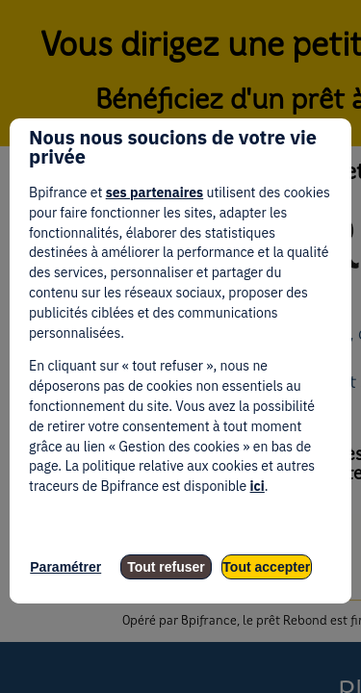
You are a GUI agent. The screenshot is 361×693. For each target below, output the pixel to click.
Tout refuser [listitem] (166, 567)
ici (257, 486)
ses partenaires (154, 192)
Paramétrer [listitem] (65, 567)
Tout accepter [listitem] (266, 567)
